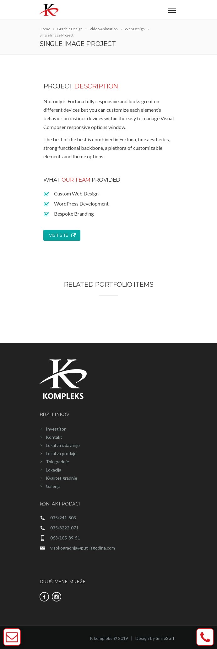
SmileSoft (165, 638)
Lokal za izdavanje (63, 445)
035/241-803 (63, 517)
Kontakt (54, 437)
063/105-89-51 (65, 537)
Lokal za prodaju (61, 453)
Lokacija (53, 469)
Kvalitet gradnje (61, 478)
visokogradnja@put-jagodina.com (82, 547)
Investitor (56, 429)
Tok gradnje (57, 461)
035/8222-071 (64, 527)
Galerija (53, 486)
